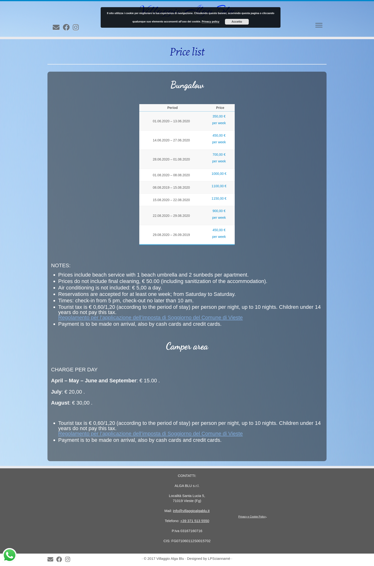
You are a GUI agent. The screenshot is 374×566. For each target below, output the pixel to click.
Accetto (237, 21)
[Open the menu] (318, 25)
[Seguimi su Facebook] (68, 27)
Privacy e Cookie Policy (252, 516)
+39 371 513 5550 (194, 521)
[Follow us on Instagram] (77, 27)
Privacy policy (210, 21)
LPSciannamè (219, 558)
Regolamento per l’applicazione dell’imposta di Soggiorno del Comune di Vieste (150, 317)
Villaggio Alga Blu (170, 558)
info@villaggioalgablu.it (191, 511)
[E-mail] (58, 27)
